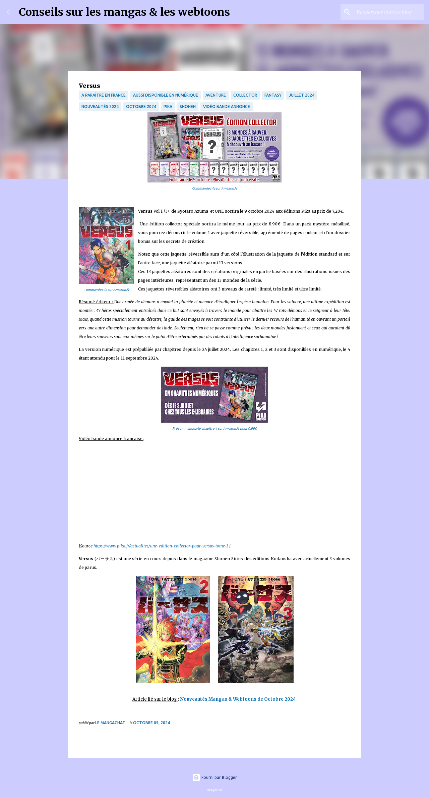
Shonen (188, 106)
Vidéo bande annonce (226, 106)
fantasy (273, 95)
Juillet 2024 (301, 95)
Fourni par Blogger (214, 777)
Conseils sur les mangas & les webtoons (124, 12)
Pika (168, 106)
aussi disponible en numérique (165, 95)
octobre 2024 (141, 106)
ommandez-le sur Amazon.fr (107, 289)
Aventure (215, 95)
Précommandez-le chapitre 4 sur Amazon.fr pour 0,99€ (214, 428)
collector (245, 95)
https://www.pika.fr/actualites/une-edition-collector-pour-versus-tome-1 (161, 545)
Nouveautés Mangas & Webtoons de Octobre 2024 (238, 699)
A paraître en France (103, 95)
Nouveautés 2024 (100, 106)
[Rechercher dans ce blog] (388, 12)
